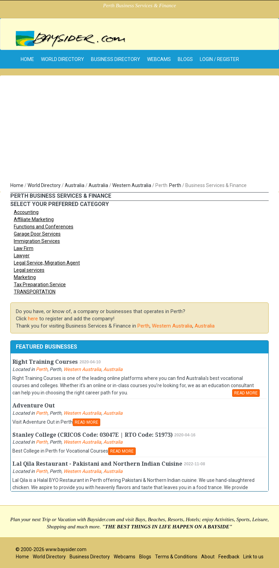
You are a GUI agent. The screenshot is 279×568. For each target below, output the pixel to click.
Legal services (29, 270)
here (33, 319)
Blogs (185, 59)
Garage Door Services (37, 234)
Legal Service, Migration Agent (47, 263)
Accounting (26, 212)
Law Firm (23, 248)
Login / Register (219, 59)
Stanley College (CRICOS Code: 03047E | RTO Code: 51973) (92, 435)
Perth (175, 185)
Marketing (25, 277)
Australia (74, 185)
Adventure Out (33, 405)
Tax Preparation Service (40, 284)
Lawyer (22, 255)
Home (16, 185)
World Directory (62, 59)
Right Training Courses (45, 362)
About (208, 556)
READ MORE (246, 393)
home (27, 59)
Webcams (159, 59)
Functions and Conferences (43, 226)
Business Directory (115, 59)
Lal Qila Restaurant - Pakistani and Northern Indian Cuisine (97, 464)
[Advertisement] (139, 130)
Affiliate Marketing (34, 219)
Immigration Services (37, 241)
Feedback (228, 556)
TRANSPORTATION (34, 292)
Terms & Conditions (176, 556)
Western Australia (131, 185)
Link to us (253, 556)
